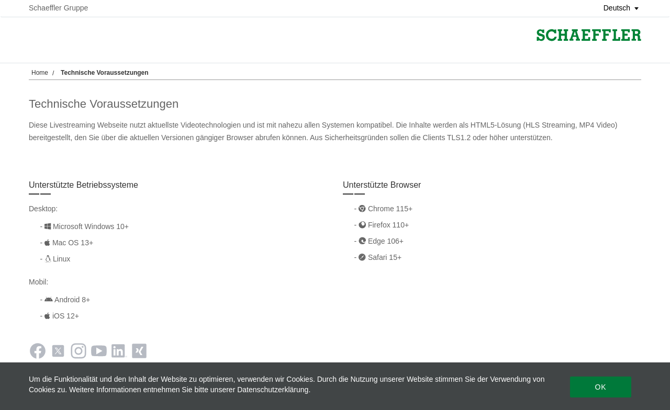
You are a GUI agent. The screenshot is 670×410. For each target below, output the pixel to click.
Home (39, 72)
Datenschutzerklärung (272, 389)
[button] (617, 8)
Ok (600, 387)
